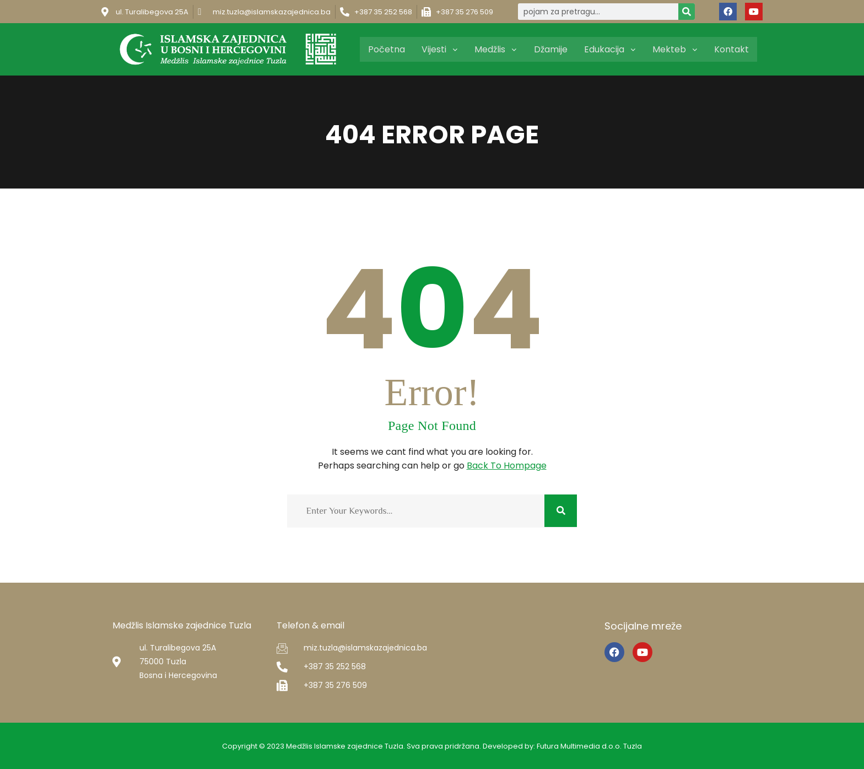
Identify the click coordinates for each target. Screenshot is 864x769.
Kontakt (731, 49)
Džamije (553, 49)
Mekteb (676, 49)
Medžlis (499, 49)
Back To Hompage (507, 465)
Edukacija (611, 49)
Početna (391, 49)
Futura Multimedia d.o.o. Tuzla (589, 746)
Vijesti (444, 49)
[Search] (686, 11)
